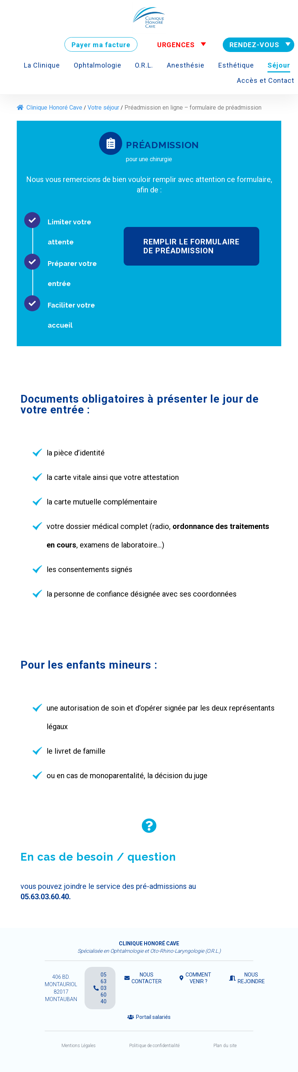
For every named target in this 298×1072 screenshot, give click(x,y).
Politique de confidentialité (154, 1045)
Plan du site (225, 1045)
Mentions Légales (78, 1045)
